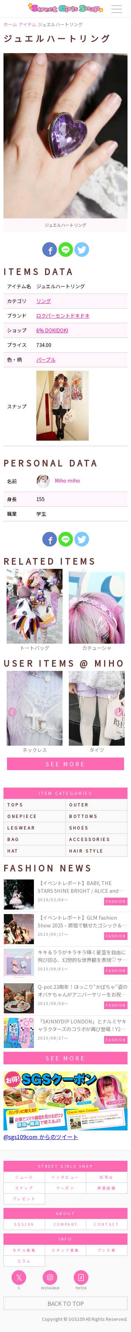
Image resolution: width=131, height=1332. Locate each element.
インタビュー (65, 1177)
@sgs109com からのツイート (40, 1136)
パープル (46, 359)
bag (13, 839)
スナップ (24, 1187)
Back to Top (66, 1303)
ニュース (24, 1177)
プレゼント (24, 1198)
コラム (24, 1261)
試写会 (107, 1177)
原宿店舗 (106, 1187)
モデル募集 (24, 1250)
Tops (15, 805)
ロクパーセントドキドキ (63, 315)
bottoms (83, 816)
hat (13, 851)
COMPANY (65, 1224)
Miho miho (58, 481)
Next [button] (119, 610)
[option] (65, 142)
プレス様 (106, 1250)
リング (43, 300)
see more (65, 764)
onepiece (22, 816)
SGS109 (24, 1224)
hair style (86, 851)
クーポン (65, 1187)
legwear (21, 828)
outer (79, 805)
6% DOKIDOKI (52, 330)
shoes (79, 828)
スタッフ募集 (65, 1250)
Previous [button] (12, 610)
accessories (89, 839)
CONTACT (106, 1224)
